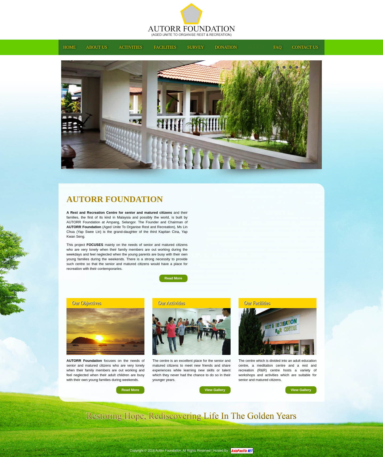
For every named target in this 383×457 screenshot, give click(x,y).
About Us (96, 47)
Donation (226, 47)
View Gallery (215, 390)
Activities (130, 47)
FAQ (277, 47)
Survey (195, 47)
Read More (173, 278)
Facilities (165, 47)
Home (69, 47)
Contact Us (305, 47)
